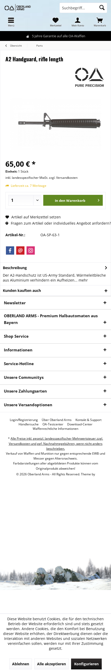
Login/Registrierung (24, 420)
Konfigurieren (86, 663)
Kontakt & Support (88, 420)
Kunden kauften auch (22, 290)
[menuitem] (11, 22)
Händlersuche (29, 424)
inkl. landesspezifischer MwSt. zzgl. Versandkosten (41, 177)
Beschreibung (15, 267)
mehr (83, 280)
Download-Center (79, 424)
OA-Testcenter (52, 424)
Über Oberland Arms (57, 420)
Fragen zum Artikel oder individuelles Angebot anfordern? (58, 223)
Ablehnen (20, 663)
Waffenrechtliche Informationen (55, 429)
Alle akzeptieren (51, 663)
